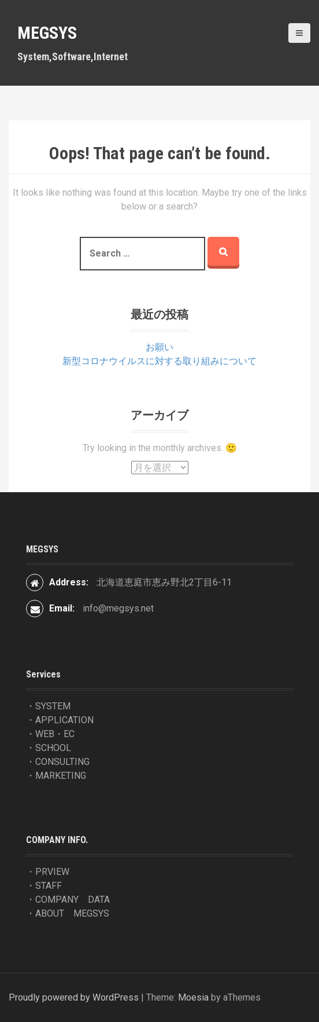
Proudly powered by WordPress (74, 997)
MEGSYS (47, 33)
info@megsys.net (118, 608)
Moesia (193, 997)
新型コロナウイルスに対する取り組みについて (159, 361)
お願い (159, 347)
